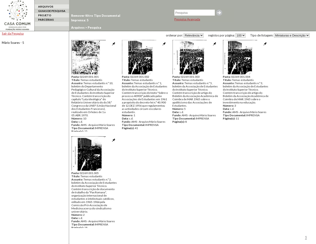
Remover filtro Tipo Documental (95, 15)
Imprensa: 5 (80, 20)
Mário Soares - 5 (13, 42)
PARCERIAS (46, 19)
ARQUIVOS (45, 6)
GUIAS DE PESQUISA (51, 11)
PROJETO (44, 15)
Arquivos (78, 27)
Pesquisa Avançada (187, 19)
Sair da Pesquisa (13, 33)
